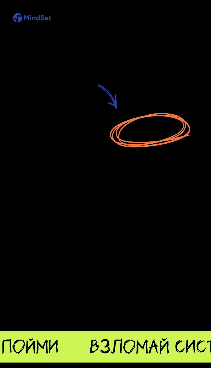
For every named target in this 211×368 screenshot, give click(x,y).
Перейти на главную (150, 129)
